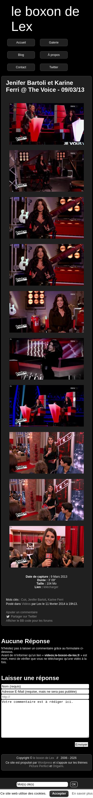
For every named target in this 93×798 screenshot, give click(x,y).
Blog (21, 55)
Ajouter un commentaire (21, 612)
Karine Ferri (55, 599)
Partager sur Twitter (24, 616)
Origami (58, 773)
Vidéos (26, 604)
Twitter (53, 67)
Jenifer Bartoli (37, 599)
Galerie (54, 42)
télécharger (50, 587)
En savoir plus (82, 793)
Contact (21, 67)
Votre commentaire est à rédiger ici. (45, 722)
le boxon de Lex (43, 765)
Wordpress (45, 770)
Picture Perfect (39, 773)
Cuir (23, 599)
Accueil (21, 42)
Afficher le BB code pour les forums (29, 620)
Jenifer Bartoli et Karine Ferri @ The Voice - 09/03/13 (45, 86)
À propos (54, 55)
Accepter (59, 793)
